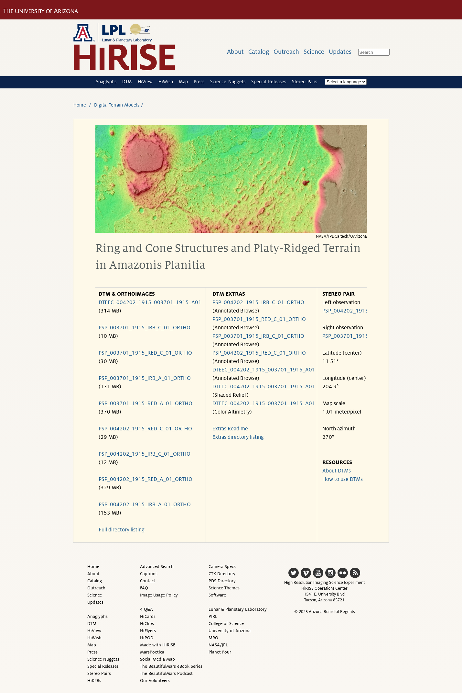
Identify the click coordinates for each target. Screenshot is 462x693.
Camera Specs (222, 566)
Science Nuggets (227, 81)
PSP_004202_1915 (345, 311)
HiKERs (94, 680)
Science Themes (224, 587)
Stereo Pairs (304, 81)
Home (79, 105)
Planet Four (220, 652)
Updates (340, 51)
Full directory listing (122, 530)
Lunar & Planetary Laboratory (238, 609)
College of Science (226, 623)
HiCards (148, 616)
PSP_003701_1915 (345, 336)
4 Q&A (146, 609)
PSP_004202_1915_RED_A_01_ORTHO (145, 479)
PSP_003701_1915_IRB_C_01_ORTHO (144, 328)
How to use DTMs (342, 479)
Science (314, 51)
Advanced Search (157, 566)
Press (199, 81)
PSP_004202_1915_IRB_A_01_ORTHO (145, 504)
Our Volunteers (155, 680)
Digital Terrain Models (116, 105)
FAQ (144, 587)
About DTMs (336, 471)
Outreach (286, 51)
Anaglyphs (105, 81)
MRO (213, 637)
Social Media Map (157, 659)
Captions (148, 573)
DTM (127, 81)
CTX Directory (222, 573)
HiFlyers (148, 630)
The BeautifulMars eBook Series (171, 666)
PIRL (213, 616)
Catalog (258, 51)
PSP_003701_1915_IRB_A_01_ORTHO (145, 378)
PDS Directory (222, 580)
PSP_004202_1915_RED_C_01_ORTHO (145, 429)
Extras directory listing (238, 437)
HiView (145, 81)
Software (217, 595)
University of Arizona (230, 630)
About (235, 51)
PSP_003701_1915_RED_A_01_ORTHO (145, 403)
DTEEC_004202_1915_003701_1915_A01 (150, 302)
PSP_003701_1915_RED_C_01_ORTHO (145, 353)
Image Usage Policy (159, 595)
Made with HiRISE (157, 644)
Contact (147, 580)
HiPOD (146, 637)
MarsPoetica (152, 652)
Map (183, 81)
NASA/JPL (218, 644)
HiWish (165, 81)
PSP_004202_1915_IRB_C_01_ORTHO (144, 454)
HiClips (147, 623)
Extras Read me (230, 429)
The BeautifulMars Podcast (166, 673)
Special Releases (268, 81)
